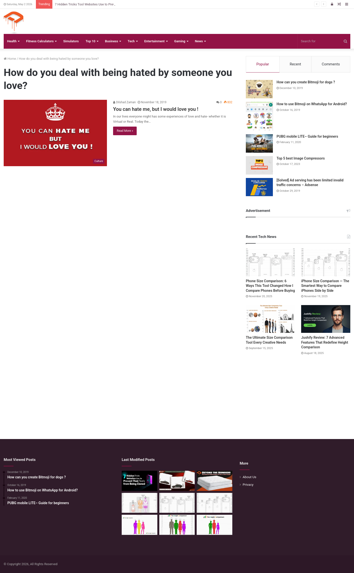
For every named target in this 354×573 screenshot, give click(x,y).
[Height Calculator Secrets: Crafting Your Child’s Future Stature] (139, 525)
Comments (331, 64)
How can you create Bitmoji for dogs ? (306, 82)
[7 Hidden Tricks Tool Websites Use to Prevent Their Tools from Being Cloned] (139, 481)
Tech (131, 41)
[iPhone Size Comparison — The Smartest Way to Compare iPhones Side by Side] (325, 262)
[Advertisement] (177, 392)
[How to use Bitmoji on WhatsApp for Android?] (259, 116)
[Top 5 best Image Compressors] (259, 165)
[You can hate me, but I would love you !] (55, 133)
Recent (295, 64)
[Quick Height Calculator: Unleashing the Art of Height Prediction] (177, 525)
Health (11, 41)
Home (10, 58)
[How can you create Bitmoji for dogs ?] (259, 89)
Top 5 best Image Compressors (301, 158)
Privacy (248, 484)
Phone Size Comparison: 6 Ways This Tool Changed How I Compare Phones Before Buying (270, 286)
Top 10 (90, 41)
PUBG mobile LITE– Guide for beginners (307, 136)
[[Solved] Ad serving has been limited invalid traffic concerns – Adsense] (259, 187)
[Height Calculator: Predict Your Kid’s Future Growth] (214, 525)
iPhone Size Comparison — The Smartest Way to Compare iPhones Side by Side (325, 286)
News (199, 41)
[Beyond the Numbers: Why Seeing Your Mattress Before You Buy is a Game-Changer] (214, 481)
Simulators (71, 41)
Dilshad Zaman (124, 102)
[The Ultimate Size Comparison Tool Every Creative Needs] (270, 319)
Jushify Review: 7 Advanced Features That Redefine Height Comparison (324, 342)
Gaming (179, 41)
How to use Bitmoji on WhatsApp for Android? (312, 104)
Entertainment (154, 41)
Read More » (125, 130)
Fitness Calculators (40, 41)
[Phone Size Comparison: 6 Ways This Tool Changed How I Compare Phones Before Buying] (270, 262)
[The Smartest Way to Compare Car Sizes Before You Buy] (177, 481)
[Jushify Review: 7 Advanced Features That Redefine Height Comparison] (325, 319)
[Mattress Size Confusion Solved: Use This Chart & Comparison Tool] (139, 503)
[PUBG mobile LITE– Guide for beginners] (259, 143)
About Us (249, 477)
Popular (262, 64)
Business (111, 41)
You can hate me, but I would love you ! (155, 109)
